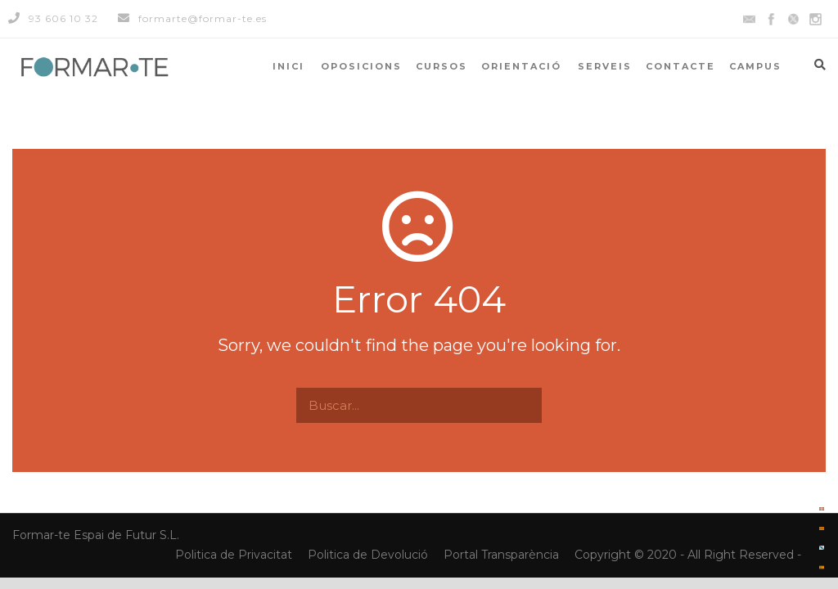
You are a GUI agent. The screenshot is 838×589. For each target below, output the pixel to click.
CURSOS (441, 66)
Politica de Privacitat (235, 554)
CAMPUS (755, 66)
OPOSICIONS (361, 66)
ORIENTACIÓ (521, 66)
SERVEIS (605, 66)
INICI (288, 66)
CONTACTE (680, 66)
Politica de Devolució (368, 554)
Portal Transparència (503, 554)
